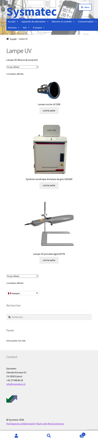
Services (14, 28)
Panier (75, 433)
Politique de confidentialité (20, 423)
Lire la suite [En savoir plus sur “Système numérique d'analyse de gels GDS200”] (49, 185)
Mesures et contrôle (63, 22)
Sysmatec (31, 11)
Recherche (49, 436)
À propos (39, 28)
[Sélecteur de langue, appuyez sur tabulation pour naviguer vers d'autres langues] (22, 293)
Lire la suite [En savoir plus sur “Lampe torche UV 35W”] (49, 110)
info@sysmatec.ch (15, 384)
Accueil (13, 22)
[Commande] (22, 67)
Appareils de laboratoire (35, 22)
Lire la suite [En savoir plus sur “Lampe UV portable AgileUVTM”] (49, 260)
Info (26, 28)
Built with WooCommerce (50, 423)
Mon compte (16, 436)
